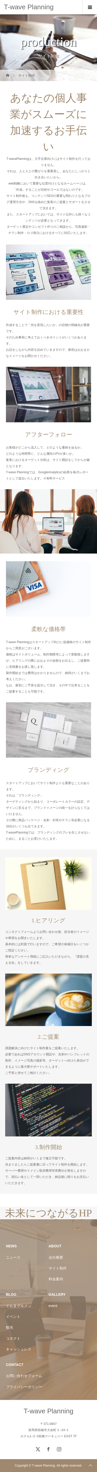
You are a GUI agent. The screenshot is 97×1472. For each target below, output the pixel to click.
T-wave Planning (29, 7)
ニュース (13, 1257)
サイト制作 (58, 1268)
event (53, 1306)
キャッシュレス (18, 1349)
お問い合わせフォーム (24, 1376)
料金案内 (56, 1279)
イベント (13, 1317)
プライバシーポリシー (24, 1387)
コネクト (13, 1338)
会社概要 (56, 1257)
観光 (9, 1327)
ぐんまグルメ (17, 1306)
